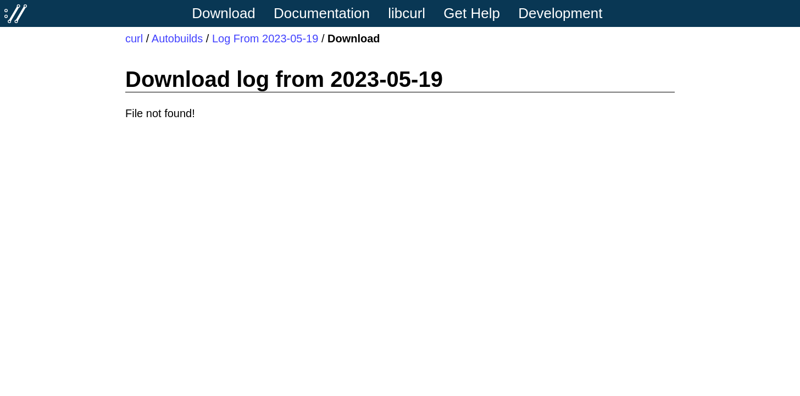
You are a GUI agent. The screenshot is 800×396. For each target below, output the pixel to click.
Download (223, 13)
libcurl (406, 13)
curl (134, 38)
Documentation (322, 13)
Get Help (471, 13)
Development (560, 13)
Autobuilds (177, 38)
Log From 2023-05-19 (265, 38)
